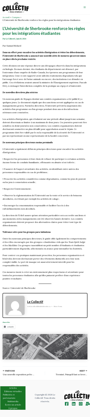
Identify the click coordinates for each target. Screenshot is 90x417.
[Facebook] (67, 404)
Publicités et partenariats (9, 396)
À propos (12, 408)
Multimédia (12, 401)
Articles (13, 388)
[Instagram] (81, 404)
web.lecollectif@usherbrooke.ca (38, 306)
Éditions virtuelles (13, 391)
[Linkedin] (74, 404)
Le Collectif (35, 302)
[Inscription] (88, 404)
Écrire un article (13, 404)
